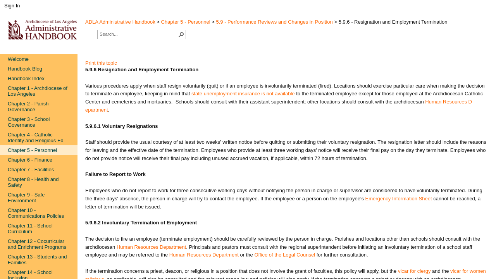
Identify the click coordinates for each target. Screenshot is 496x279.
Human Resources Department (204, 255)
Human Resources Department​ (151, 247)
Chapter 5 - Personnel (185, 22)
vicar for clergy (415, 271)
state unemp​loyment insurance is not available (243, 93)
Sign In (12, 6)
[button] (181, 34)
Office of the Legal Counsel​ (285, 255)
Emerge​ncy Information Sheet (398, 199)
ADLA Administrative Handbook (120, 22)
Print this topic (101, 63)
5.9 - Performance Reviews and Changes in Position (274, 22)
